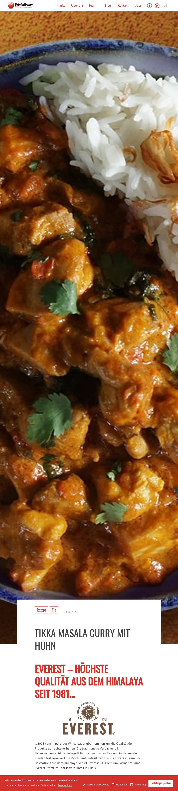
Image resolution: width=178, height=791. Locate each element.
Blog (108, 5)
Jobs (138, 5)
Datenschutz (65, 785)
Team (92, 5)
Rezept (41, 610)
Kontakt (123, 5)
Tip (54, 610)
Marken (62, 5)
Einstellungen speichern (161, 783)
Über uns (77, 5)
